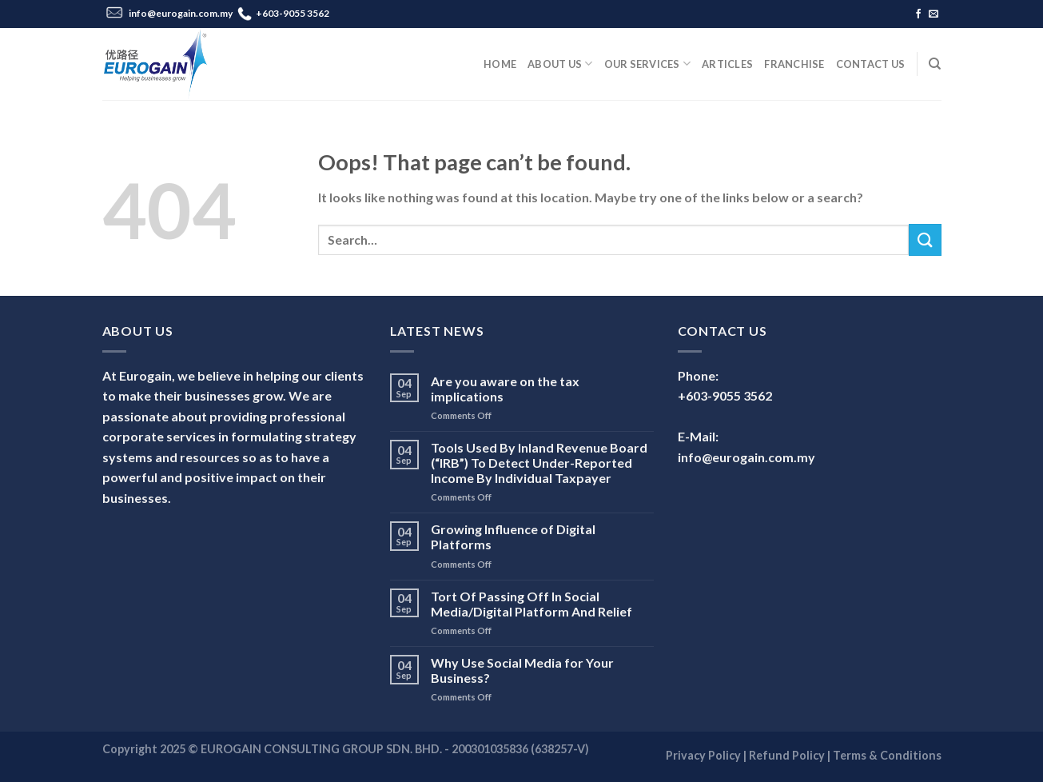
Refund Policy (787, 755)
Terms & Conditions (887, 755)
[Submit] (925, 239)
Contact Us (871, 64)
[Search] (935, 64)
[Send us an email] (933, 14)
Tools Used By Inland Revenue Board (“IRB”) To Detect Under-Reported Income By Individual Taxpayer (539, 462)
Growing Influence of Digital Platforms (513, 536)
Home (500, 64)
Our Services (647, 63)
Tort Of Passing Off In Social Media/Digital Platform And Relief (531, 603)
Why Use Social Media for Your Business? (522, 670)
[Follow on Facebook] (918, 14)
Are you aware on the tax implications (505, 388)
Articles (727, 64)
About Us (560, 63)
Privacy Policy (703, 755)
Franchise (794, 64)
